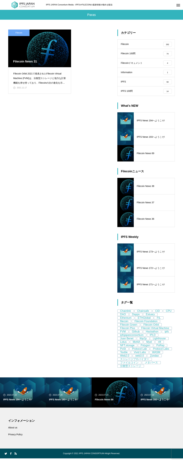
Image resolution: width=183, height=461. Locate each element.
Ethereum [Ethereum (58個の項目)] (125, 320)
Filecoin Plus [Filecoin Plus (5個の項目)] (127, 330)
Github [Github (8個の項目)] (136, 334)
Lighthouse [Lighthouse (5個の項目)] (159, 341)
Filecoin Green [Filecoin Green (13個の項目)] (128, 327)
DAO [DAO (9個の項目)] (123, 317)
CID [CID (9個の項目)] (157, 313)
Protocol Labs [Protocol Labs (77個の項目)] (161, 351)
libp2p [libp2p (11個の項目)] (143, 341)
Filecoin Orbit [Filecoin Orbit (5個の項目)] (151, 327)
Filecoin (18, 33)
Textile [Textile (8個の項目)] (124, 354)
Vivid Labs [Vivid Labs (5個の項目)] (140, 354)
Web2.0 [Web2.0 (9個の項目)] (124, 358)
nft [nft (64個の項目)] (159, 344)
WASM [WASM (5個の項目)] (156, 354)
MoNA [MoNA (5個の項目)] (136, 344)
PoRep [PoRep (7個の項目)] (160, 348)
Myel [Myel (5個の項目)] (149, 344)
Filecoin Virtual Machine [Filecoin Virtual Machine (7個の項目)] (155, 330)
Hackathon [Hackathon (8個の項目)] (152, 334)
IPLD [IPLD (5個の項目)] (153, 337)
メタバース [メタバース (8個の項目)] (151, 365)
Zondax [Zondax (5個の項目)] (154, 358)
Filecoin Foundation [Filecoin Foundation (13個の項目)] (146, 323)
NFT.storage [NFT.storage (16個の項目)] (127, 348)
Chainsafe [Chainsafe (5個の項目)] (143, 313)
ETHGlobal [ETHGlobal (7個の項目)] (144, 320)
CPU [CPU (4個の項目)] (169, 313)
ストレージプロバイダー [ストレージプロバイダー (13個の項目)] (134, 361)
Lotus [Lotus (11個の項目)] (123, 344)
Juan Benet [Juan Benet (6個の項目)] (126, 341)
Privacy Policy (15, 437)
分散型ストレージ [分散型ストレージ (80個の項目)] (130, 368)
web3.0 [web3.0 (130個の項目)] (139, 358)
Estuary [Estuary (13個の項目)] (150, 317)
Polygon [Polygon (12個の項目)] (145, 348)
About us (12, 430)
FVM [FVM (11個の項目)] (123, 334)
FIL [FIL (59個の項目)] (159, 320)
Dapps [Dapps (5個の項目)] (136, 317)
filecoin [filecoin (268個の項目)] (124, 323)
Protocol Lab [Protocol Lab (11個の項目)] (139, 351)
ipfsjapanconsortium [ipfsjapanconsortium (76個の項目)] (131, 337)
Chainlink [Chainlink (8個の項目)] (125, 313)
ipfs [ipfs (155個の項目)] (167, 334)
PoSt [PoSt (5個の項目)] (123, 351)
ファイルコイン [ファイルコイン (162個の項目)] (129, 365)
